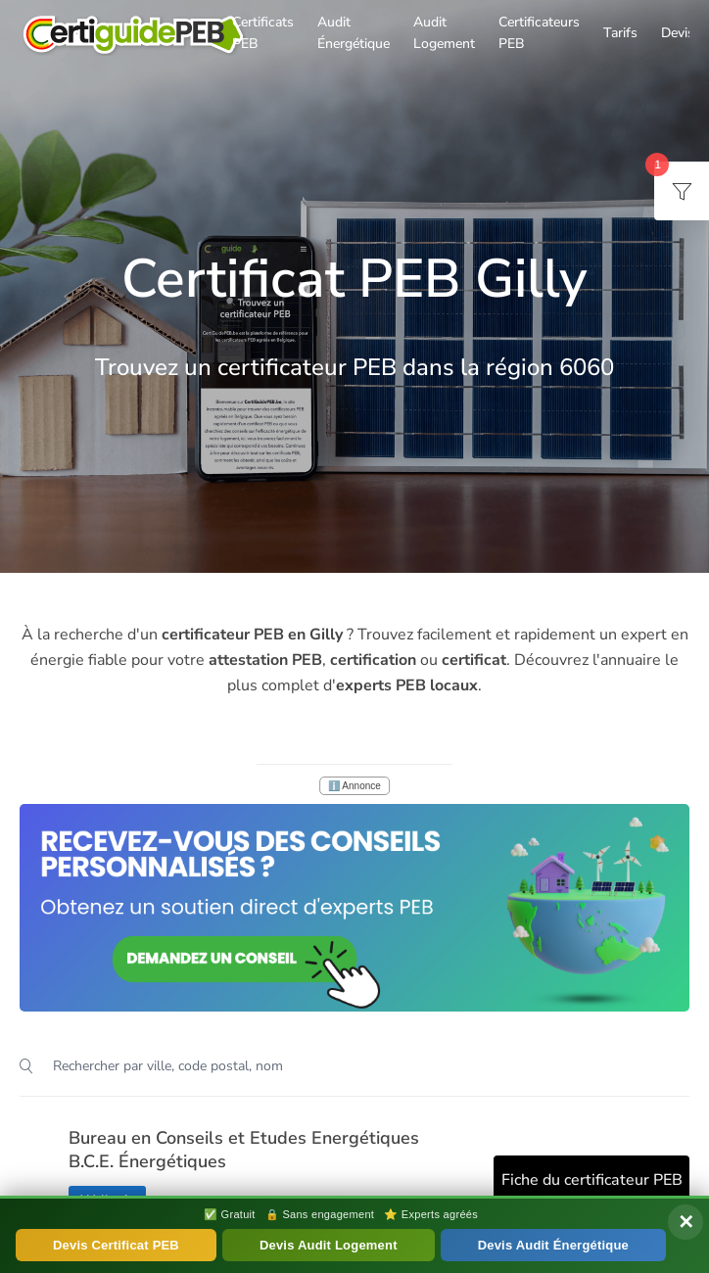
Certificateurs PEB (539, 33)
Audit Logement (444, 33)
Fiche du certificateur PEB (592, 1180)
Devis (677, 33)
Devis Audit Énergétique (553, 1245)
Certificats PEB (263, 33)
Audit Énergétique (353, 33)
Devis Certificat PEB (116, 1245)
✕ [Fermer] (686, 1222)
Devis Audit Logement (329, 1245)
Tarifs (620, 33)
